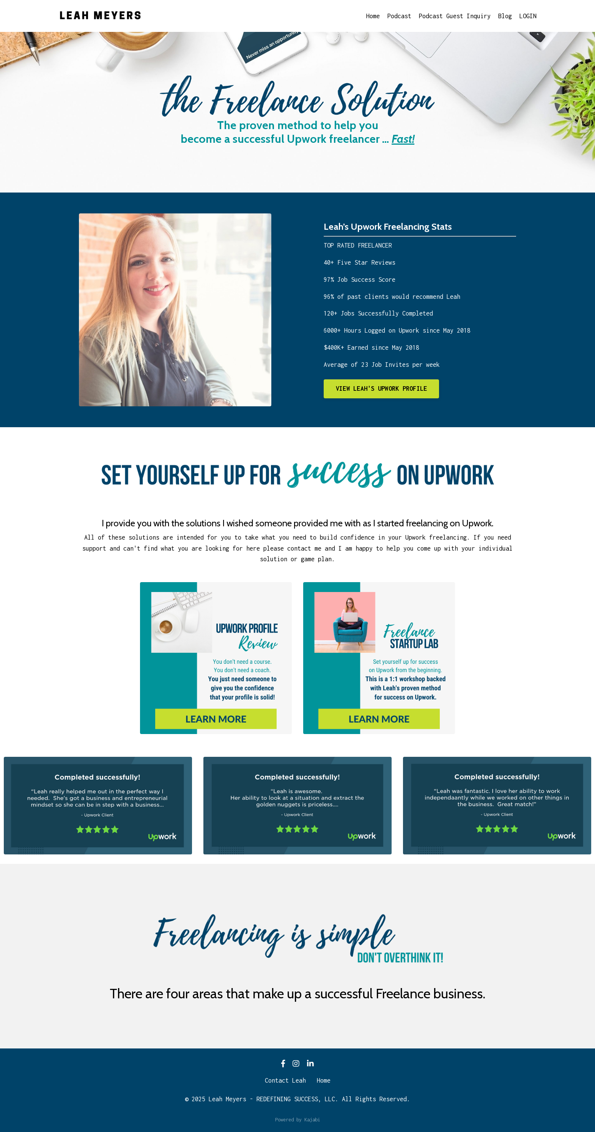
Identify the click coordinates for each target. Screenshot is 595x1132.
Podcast (399, 16)
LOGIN (528, 16)
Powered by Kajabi (297, 1120)
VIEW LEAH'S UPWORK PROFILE (381, 388)
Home (373, 16)
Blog (505, 16)
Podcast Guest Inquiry (455, 16)
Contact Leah (285, 1080)
